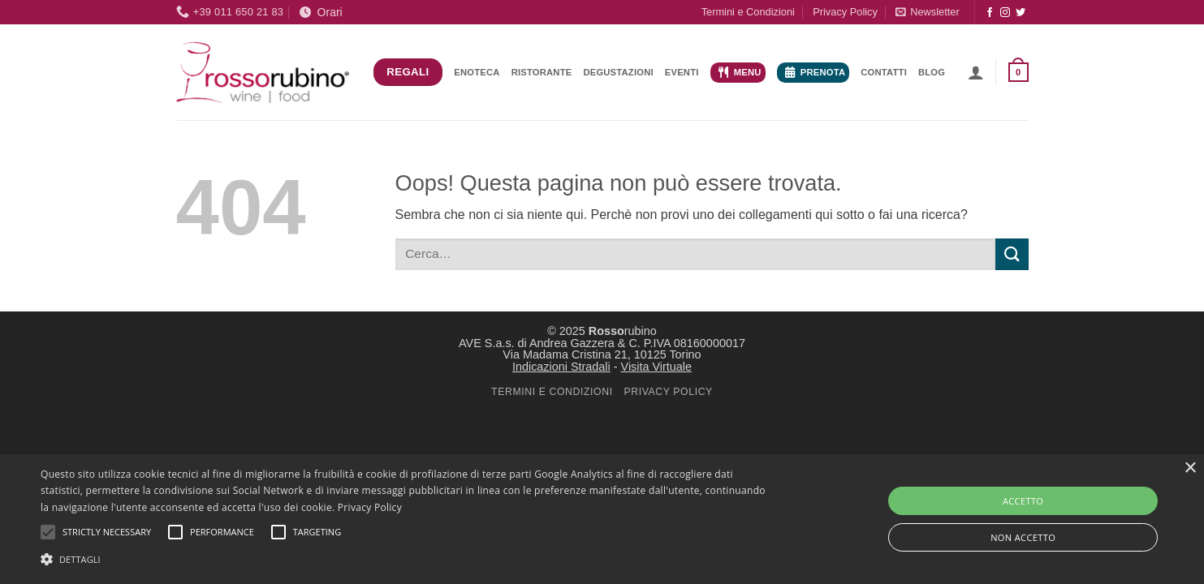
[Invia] (1011, 254)
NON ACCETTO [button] (1022, 537)
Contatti (884, 72)
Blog (931, 72)
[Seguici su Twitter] (1020, 13)
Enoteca (476, 72)
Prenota (815, 72)
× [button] (1190, 468)
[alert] (602, 519)
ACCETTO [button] (1023, 501)
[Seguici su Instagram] (1005, 13)
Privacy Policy (845, 12)
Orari (321, 12)
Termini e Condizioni (748, 12)
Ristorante (541, 72)
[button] (927, 12)
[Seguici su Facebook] (990, 13)
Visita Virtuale (656, 366)
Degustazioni (618, 72)
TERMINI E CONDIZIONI (552, 391)
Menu (740, 72)
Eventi (682, 72)
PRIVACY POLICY (668, 391)
